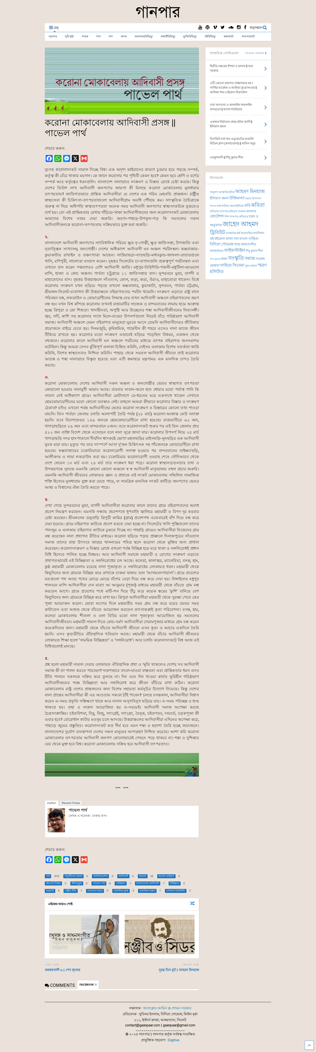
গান (98, 36)
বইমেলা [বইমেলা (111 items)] (219, 238)
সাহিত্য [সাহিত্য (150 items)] (226, 265)
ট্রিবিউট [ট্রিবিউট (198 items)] (217, 232)
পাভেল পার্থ (78, 810)
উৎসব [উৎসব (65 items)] (213, 206)
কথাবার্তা (229, 36)
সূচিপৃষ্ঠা (69, 36)
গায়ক (85, 36)
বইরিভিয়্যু (210, 36)
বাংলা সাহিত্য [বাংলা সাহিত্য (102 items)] (249, 239)
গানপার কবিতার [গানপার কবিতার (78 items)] (239, 216)
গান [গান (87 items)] (226, 216)
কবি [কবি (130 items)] (247, 205)
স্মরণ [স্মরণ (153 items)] (262, 265)
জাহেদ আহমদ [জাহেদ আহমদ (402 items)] (240, 224)
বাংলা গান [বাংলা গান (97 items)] (232, 239)
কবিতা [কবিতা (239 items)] (258, 205)
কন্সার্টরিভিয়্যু (168, 36)
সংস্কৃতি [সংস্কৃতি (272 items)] (236, 258)
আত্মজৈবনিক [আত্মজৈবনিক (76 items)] (227, 192)
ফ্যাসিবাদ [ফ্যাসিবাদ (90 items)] (258, 233)
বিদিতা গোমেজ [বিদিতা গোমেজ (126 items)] (222, 244)
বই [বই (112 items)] (212, 238)
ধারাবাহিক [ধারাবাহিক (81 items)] (247, 233)
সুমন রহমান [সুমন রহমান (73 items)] (251, 265)
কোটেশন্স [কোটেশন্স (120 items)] (217, 216)
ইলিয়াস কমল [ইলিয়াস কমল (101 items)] (219, 198)
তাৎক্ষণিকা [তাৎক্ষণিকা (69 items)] (231, 233)
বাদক (124, 36)
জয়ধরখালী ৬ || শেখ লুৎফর (62, 970)
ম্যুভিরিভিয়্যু (190, 36)
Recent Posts (71, 803)
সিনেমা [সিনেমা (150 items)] (238, 265)
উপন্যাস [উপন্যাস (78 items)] (256, 198)
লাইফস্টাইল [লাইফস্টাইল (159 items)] (234, 250)
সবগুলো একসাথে (256, 53)
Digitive (174, 1040)
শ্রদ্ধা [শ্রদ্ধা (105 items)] (224, 259)
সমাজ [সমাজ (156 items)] (250, 258)
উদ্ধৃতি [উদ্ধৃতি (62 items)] (248, 198)
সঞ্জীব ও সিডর (139, 947)
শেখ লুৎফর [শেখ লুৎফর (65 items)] (215, 259)
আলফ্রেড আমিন (155, 1008)
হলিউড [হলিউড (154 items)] (217, 271)
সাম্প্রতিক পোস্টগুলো (224, 53)
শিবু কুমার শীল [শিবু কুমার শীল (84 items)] (254, 250)
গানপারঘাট (248, 36)
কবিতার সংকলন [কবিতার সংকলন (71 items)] (237, 211)
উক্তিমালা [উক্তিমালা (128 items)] (236, 198)
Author (51, 803)
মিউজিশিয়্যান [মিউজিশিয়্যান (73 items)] (217, 250)
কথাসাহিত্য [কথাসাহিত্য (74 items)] (223, 205)
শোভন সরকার (181, 1008)
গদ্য (111, 36)
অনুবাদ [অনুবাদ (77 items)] (214, 192)
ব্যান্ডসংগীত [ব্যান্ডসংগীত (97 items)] (248, 244)
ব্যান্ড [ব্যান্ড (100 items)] (237, 244)
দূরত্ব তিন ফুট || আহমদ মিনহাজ (179, 970)
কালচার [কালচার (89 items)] (251, 211)
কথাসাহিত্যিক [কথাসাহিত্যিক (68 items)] (237, 205)
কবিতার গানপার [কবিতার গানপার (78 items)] (219, 211)
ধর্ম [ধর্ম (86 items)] (238, 233)
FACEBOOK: (88, 984)
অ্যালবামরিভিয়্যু (144, 36)
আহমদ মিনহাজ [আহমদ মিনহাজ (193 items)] (250, 191)
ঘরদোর (53, 36)
